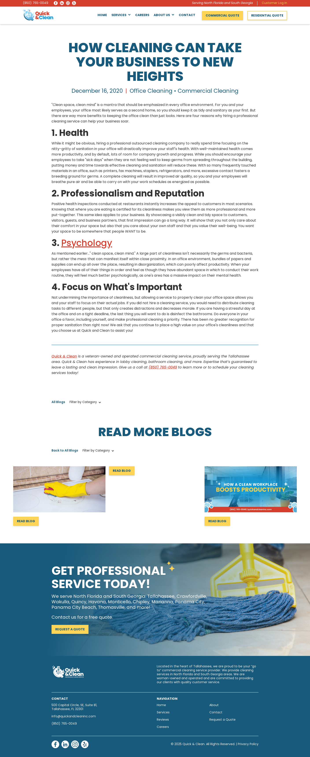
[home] (38, 15)
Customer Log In (274, 3)
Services (163, 712)
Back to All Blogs (65, 450)
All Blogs (58, 402)
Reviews (163, 720)
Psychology (86, 243)
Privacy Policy (248, 744)
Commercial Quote (222, 15)
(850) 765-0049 (35, 3)
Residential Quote (267, 15)
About (214, 705)
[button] (121, 15)
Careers (142, 15)
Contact (187, 15)
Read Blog (26, 521)
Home (102, 15)
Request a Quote (70, 629)
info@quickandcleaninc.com (74, 716)
